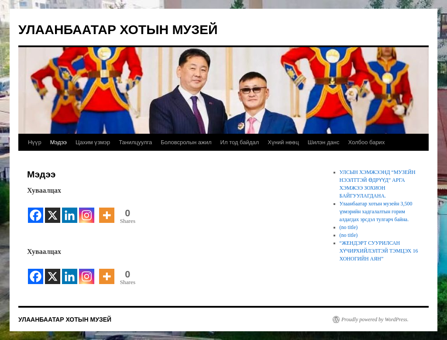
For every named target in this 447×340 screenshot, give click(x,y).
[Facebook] (35, 210)
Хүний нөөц (283, 142)
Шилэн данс (324, 142)
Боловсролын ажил (186, 142)
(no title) (349, 227)
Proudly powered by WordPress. (375, 319)
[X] (52, 210)
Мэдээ (58, 142)
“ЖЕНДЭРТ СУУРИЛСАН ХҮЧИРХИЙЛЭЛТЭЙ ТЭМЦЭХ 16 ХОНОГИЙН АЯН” (379, 251)
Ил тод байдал (239, 142)
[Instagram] (86, 210)
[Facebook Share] (96, 211)
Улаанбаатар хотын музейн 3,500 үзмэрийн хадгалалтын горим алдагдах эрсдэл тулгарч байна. (376, 211)
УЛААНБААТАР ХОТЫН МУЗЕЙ (118, 29)
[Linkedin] (69, 210)
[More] (106, 210)
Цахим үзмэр (93, 142)
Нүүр (34, 142)
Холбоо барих (366, 142)
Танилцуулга (135, 142)
